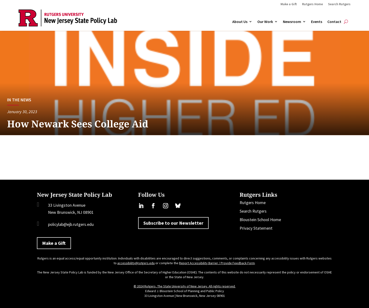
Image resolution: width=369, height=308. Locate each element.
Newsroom (292, 22)
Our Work (265, 22)
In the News (19, 100)
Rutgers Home (312, 4)
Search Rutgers (339, 4)
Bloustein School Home (260, 219)
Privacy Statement (256, 228)
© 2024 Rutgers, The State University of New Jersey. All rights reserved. (185, 286)
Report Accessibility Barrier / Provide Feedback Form (217, 263)
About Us (239, 22)
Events (316, 22)
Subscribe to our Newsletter (173, 223)
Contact (334, 22)
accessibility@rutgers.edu (136, 263)
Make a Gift (289, 4)
